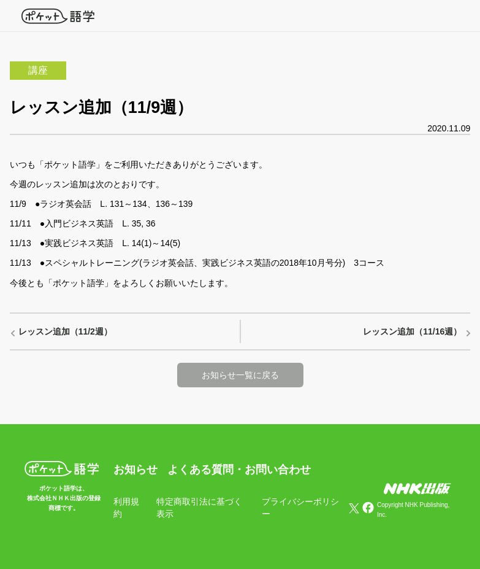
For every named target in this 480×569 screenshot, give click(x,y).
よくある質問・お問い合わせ (239, 469)
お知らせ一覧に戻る (240, 375)
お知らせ (135, 469)
